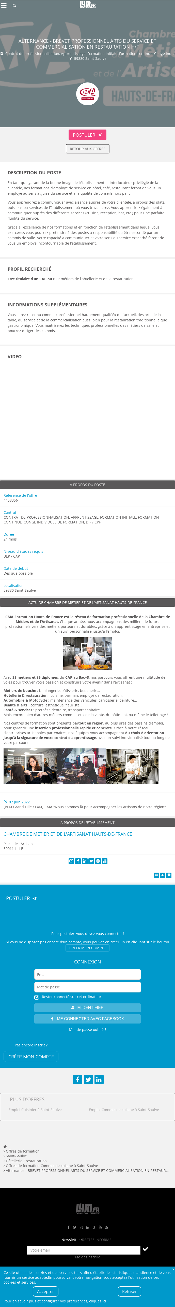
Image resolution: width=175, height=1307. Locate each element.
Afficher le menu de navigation (4, 5)
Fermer (173, 1269)
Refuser (129, 1291)
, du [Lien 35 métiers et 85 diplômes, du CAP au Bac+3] (50, 677)
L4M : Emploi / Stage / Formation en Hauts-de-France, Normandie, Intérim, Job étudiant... (87, 5)
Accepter (45, 1291)
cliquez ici (97, 1301)
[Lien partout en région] (87, 723)
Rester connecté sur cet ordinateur (71, 996)
